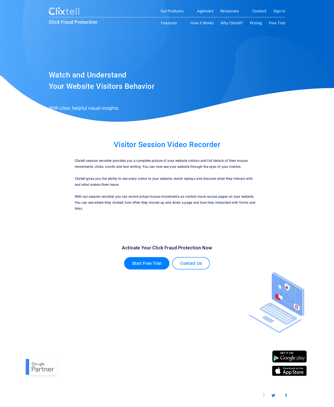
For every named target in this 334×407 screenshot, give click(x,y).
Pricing (256, 23)
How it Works (202, 23)
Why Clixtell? (231, 23)
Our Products (172, 11)
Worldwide (249, 395)
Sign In (279, 11)
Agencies (205, 11)
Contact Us (191, 263)
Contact (259, 11)
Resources (229, 11)
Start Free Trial (146, 263)
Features (169, 23)
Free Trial (277, 23)
